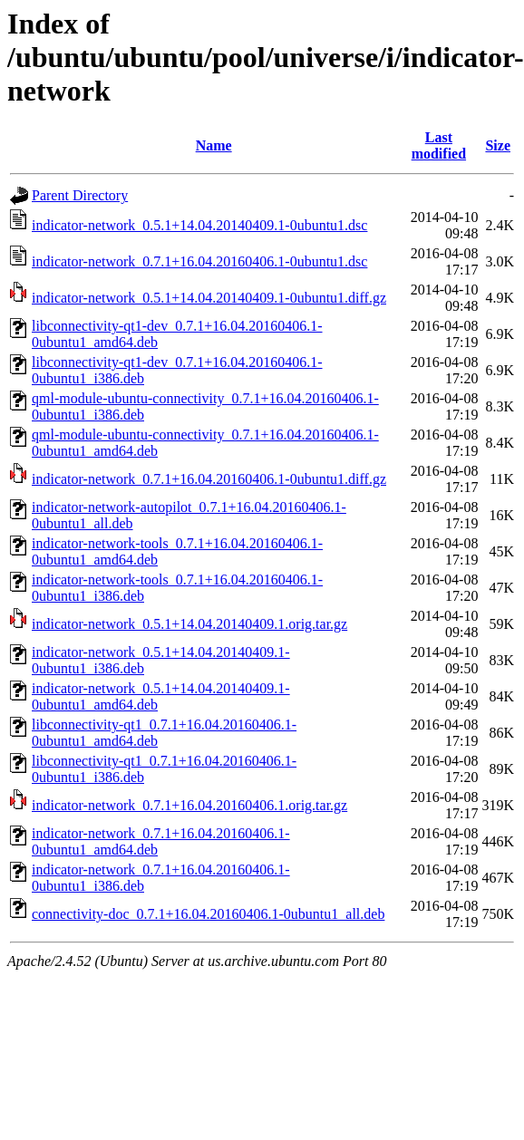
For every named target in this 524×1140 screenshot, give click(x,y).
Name (214, 145)
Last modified (439, 145)
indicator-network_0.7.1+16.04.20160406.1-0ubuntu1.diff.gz (209, 479)
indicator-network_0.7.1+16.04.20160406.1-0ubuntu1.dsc (199, 261)
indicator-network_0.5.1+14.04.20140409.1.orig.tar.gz (189, 624)
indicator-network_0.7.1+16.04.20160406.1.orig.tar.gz (189, 805)
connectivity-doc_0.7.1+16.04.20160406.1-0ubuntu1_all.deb (208, 914)
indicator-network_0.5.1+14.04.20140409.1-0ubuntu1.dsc (199, 225)
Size (497, 145)
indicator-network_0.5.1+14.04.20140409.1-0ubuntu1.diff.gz (209, 297)
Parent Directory (80, 195)
